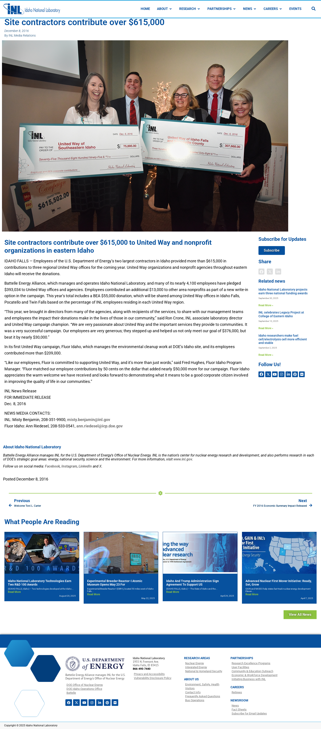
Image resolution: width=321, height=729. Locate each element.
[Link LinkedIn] (85, 466)
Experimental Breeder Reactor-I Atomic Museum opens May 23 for (114, 582)
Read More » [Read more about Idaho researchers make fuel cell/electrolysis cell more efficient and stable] (265, 354)
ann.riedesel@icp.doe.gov (99, 426)
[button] (261, 272)
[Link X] (100, 466)
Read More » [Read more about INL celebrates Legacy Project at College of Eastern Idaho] (265, 328)
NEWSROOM (239, 700)
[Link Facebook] (52, 466)
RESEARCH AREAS (197, 658)
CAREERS (237, 687)
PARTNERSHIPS (242, 658)
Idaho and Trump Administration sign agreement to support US (192, 582)
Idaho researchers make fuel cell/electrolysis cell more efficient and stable (282, 339)
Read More (14, 592)
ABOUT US (191, 679)
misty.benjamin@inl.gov (88, 419)
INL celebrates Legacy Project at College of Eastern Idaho (281, 314)
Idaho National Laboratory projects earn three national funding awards (283, 291)
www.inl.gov (182, 459)
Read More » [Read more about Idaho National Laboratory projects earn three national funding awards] (265, 305)
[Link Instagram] (69, 466)
